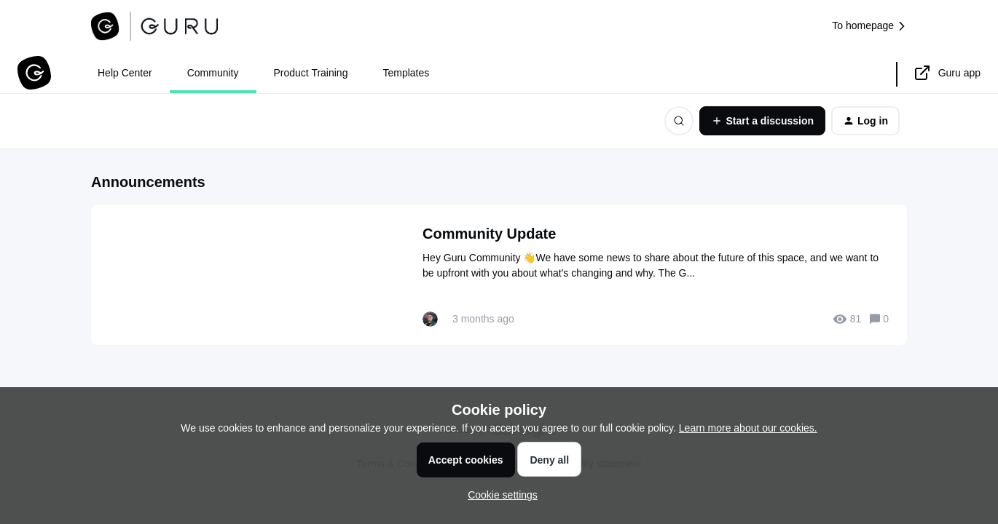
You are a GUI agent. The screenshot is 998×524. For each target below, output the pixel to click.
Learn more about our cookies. (748, 428)
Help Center (125, 73)
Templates (405, 73)
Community (213, 73)
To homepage (869, 25)
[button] (499, 495)
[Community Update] (499, 275)
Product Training (311, 73)
